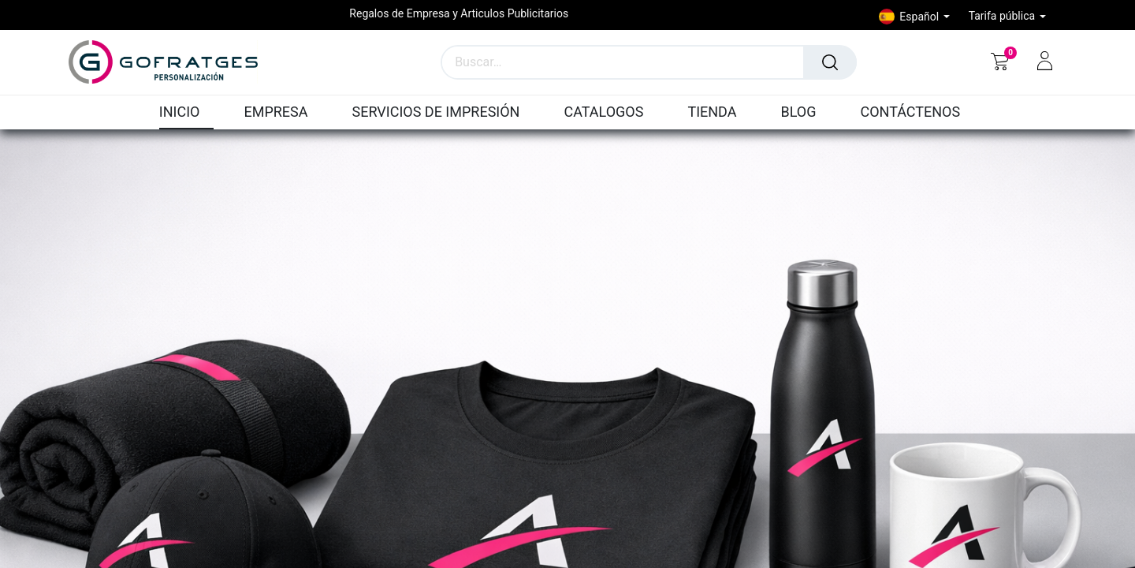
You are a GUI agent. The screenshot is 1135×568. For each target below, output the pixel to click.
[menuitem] (186, 112)
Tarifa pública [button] (1003, 15)
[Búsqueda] (830, 62)
